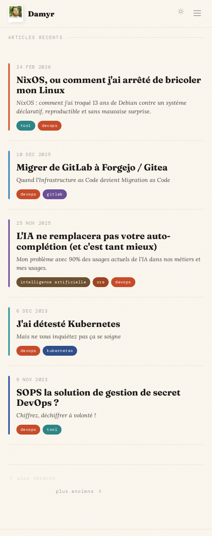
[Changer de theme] (181, 11)
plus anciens (79, 491)
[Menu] (197, 14)
